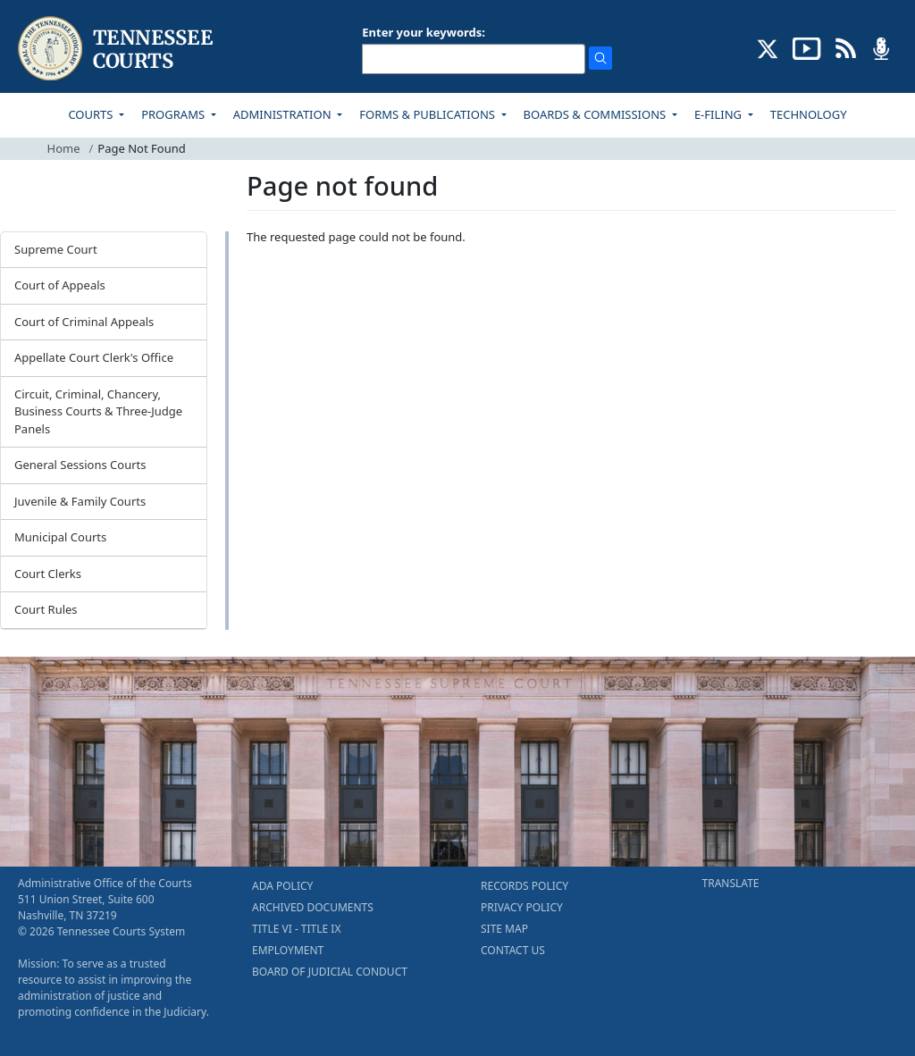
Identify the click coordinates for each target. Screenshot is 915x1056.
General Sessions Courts (80, 465)
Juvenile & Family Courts (80, 501)
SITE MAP (504, 928)
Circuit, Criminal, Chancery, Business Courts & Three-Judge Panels (98, 411)
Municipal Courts (60, 537)
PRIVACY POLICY (522, 907)
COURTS (91, 114)
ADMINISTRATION (283, 114)
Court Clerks (47, 574)
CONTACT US (513, 950)
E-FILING (719, 114)
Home (63, 148)
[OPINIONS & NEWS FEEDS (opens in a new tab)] (846, 47)
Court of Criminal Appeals (84, 322)
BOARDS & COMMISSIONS (596, 114)
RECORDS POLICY (524, 885)
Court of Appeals (59, 285)
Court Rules (46, 609)
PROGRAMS (174, 114)
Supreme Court (55, 249)
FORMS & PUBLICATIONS (428, 114)
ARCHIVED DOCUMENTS (313, 907)
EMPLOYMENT (287, 950)
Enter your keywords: (423, 32)
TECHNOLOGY (808, 114)
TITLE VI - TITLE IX (296, 928)
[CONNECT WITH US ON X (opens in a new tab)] (768, 47)
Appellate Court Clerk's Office (93, 357)
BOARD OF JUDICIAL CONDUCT (329, 971)
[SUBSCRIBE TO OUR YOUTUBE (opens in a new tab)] (807, 47)
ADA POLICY (282, 885)
